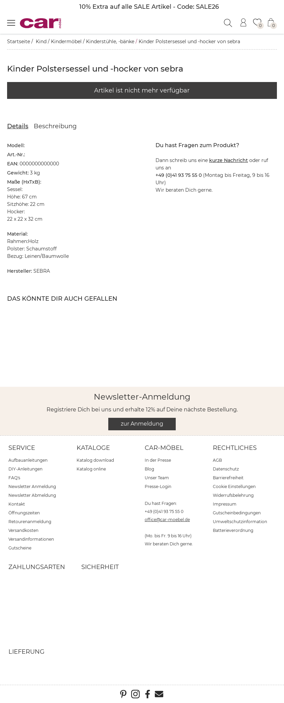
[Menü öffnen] (11, 23)
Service (21, 448)
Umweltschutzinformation (240, 521)
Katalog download (95, 460)
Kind (41, 41)
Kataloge (93, 448)
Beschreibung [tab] (55, 126)
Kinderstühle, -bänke (110, 41)
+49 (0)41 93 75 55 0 (164, 511)
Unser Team (157, 477)
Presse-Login (158, 486)
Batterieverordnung (233, 530)
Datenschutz (226, 468)
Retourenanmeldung (29, 521)
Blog (149, 468)
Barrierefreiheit (228, 477)
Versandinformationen (31, 539)
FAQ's (14, 477)
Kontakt (16, 504)
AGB (217, 460)
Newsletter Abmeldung (32, 495)
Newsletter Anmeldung (32, 486)
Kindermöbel (66, 41)
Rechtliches (235, 448)
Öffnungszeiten (24, 512)
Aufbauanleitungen (28, 460)
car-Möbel (164, 448)
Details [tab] (17, 126)
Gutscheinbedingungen (237, 512)
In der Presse (158, 460)
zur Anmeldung (142, 424)
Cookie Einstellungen (234, 486)
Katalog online (91, 468)
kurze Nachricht (228, 160)
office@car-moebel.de (167, 519)
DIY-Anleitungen (25, 468)
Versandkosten (23, 530)
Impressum (224, 504)
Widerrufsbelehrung (233, 495)
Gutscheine (19, 547)
